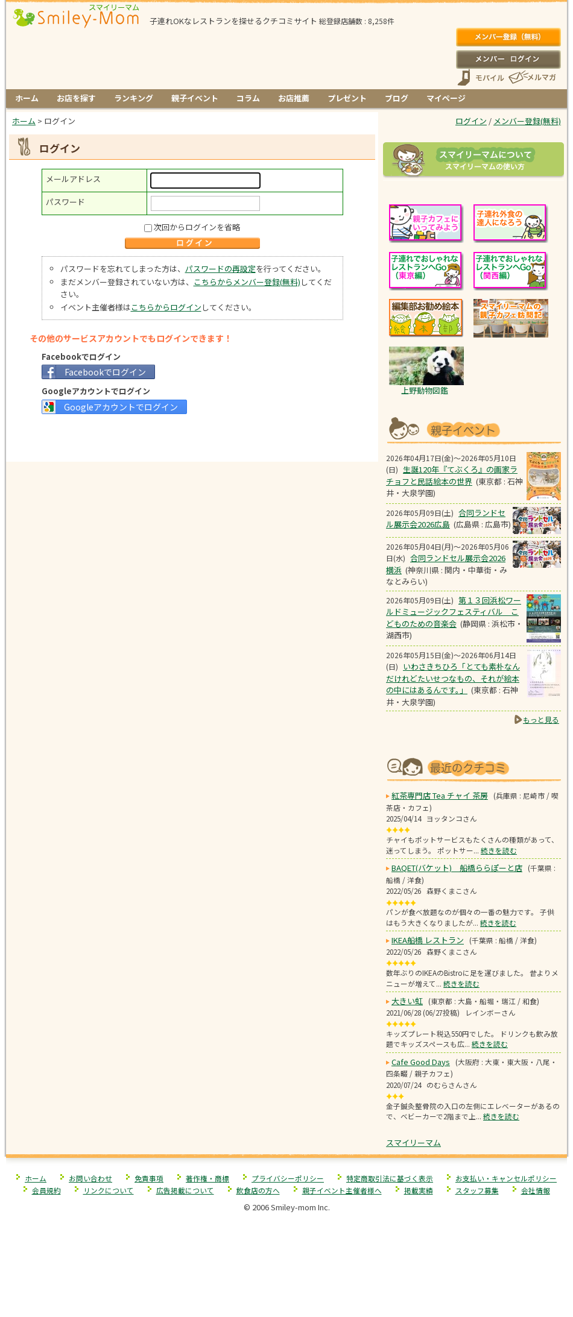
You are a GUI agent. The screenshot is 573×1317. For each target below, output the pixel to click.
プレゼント (347, 98)
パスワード (65, 201)
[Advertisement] (192, 436)
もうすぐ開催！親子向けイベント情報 (473, 429)
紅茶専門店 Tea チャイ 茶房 (439, 795)
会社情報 (535, 1190)
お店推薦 (293, 98)
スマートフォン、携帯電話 (480, 77)
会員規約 (46, 1190)
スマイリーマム (413, 1142)
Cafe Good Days (420, 1061)
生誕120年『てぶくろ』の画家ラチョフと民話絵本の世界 (452, 475)
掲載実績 (418, 1190)
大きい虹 (407, 1001)
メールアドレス (73, 178)
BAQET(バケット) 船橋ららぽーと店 (456, 867)
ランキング (133, 98)
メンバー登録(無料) (508, 37)
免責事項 (149, 1178)
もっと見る (541, 719)
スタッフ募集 (477, 1190)
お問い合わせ (90, 1178)
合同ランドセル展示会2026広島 (445, 518)
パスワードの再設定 (220, 268)
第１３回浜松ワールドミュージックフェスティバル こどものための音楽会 (453, 611)
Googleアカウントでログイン (121, 407)
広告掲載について (185, 1190)
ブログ (396, 98)
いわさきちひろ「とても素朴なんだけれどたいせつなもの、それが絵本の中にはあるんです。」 (453, 678)
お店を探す (76, 98)
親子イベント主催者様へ (342, 1190)
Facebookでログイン (105, 372)
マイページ (446, 98)
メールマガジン (531, 77)
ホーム (27, 98)
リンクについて (108, 1190)
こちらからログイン (166, 307)
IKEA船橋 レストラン (427, 940)
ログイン (508, 59)
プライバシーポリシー (288, 1178)
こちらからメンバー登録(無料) (247, 282)
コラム (248, 98)
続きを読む (499, 850)
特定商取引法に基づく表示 (389, 1178)
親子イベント (194, 98)
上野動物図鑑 (424, 390)
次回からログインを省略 (197, 227)
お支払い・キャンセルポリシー (506, 1178)
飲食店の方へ (258, 1190)
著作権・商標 (207, 1178)
